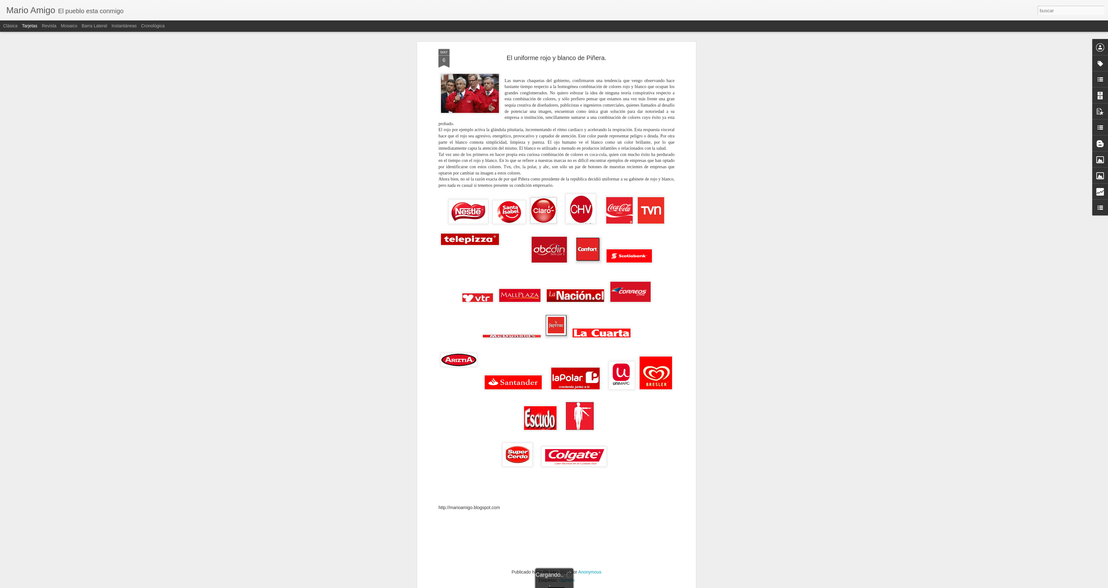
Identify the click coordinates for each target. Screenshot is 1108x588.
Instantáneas (124, 25)
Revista (49, 25)
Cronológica (153, 25)
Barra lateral (94, 25)
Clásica (10, 25)
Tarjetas (29, 25)
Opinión (566, 565)
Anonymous (590, 556)
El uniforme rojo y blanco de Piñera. (557, 42)
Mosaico (69, 25)
